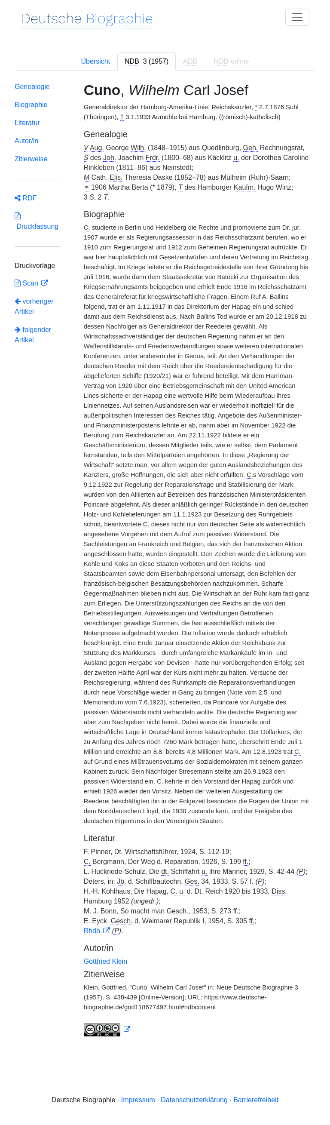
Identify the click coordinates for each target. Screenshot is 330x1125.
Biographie (31, 104)
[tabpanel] (165, 561)
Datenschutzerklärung (194, 1099)
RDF (26, 198)
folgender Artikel (33, 335)
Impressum (138, 1099)
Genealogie (32, 86)
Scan (27, 283)
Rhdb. (93, 930)
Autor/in (26, 140)
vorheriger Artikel (34, 306)
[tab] (146, 61)
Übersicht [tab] (95, 61)
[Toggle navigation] (297, 17)
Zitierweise (31, 159)
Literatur (27, 122)
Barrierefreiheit (255, 1099)
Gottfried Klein (105, 961)
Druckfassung (36, 221)
